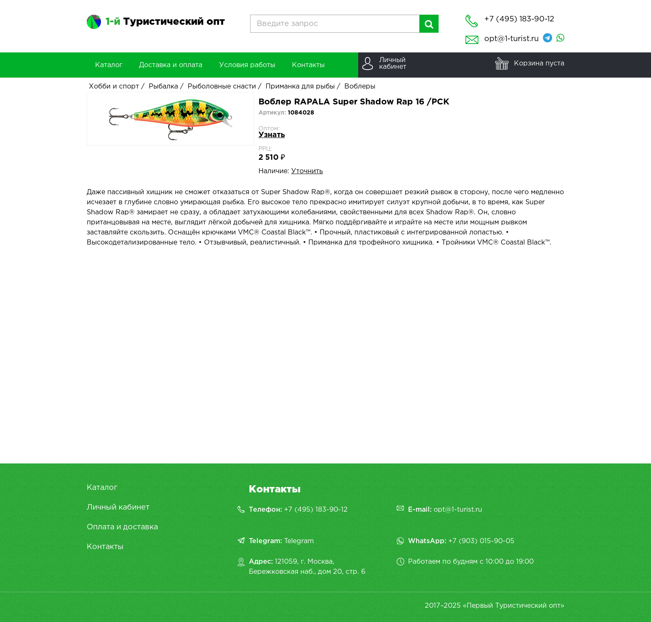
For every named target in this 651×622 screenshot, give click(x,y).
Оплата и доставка (122, 527)
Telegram (299, 541)
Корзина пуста (539, 63)
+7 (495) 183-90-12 (316, 510)
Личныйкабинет (392, 63)
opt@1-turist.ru (511, 39)
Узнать (271, 135)
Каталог (102, 487)
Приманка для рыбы (300, 86)
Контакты (105, 547)
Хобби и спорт (114, 86)
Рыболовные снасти (222, 86)
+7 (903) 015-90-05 (481, 541)
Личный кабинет (118, 507)
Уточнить (307, 171)
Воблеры (359, 86)
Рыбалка (163, 86)
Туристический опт (165, 21)
